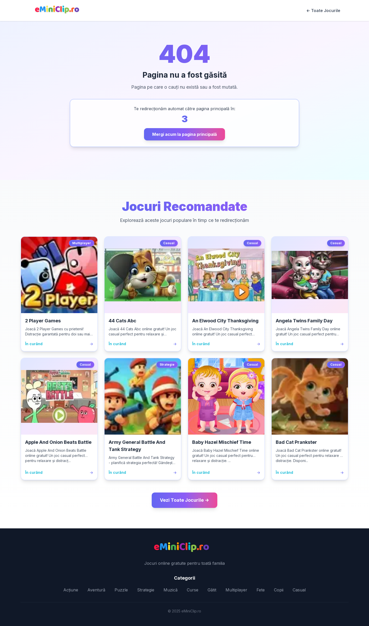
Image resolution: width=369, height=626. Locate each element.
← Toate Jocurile (323, 10)
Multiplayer (236, 589)
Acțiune (70, 589)
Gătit (212, 589)
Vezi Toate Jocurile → (184, 500)
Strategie (145, 589)
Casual (299, 589)
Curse (192, 589)
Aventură (96, 589)
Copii (278, 589)
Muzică (170, 589)
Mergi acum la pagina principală (184, 134)
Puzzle (121, 589)
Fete (261, 589)
